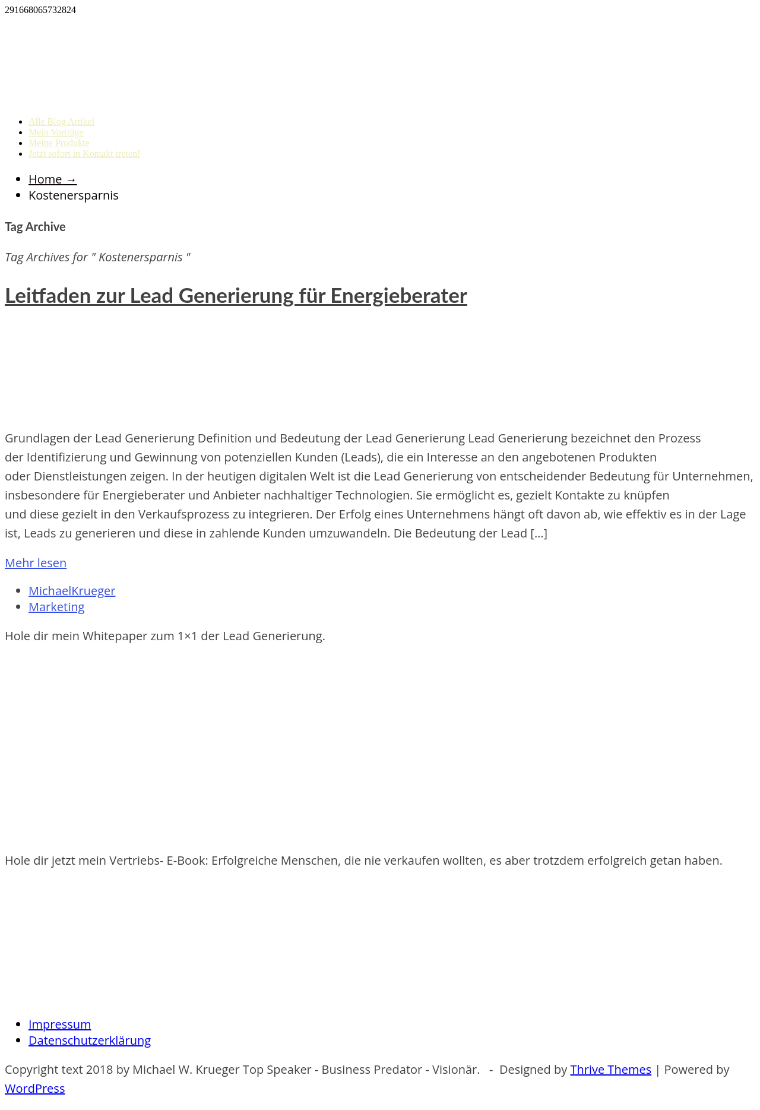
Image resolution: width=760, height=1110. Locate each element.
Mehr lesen (35, 563)
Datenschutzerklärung (89, 1040)
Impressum (59, 1024)
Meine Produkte (59, 143)
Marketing (56, 607)
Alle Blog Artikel (61, 121)
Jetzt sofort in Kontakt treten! (84, 153)
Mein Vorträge (55, 132)
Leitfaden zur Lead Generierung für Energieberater (236, 294)
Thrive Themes (610, 1069)
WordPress (35, 1088)
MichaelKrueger (71, 591)
